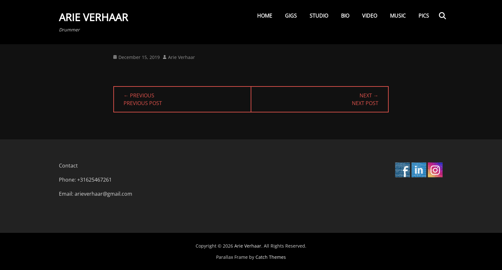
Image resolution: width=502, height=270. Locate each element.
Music (398, 15)
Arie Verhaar (93, 17)
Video (369, 15)
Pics (423, 15)
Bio (345, 15)
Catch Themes (270, 257)
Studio (319, 15)
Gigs (291, 15)
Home (264, 15)
